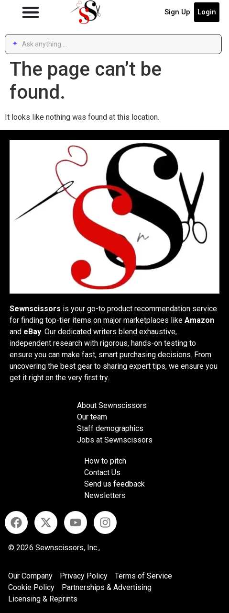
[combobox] (118, 44)
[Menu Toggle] (31, 12)
